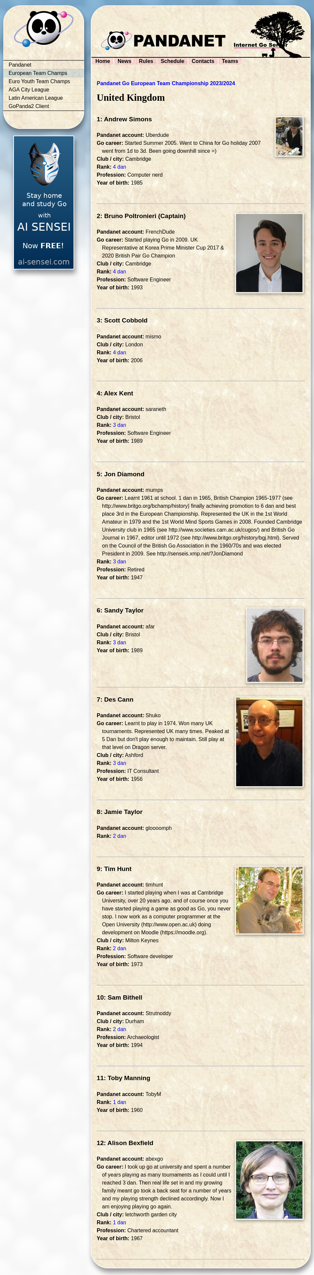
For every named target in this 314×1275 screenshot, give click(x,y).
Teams (230, 61)
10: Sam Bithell (119, 997)
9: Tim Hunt (114, 868)
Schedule (172, 61)
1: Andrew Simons (124, 119)
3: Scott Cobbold (122, 320)
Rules (146, 61)
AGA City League (29, 89)
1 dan (119, 1102)
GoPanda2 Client (29, 106)
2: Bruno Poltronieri (126, 215)
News (124, 61)
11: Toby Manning (123, 1077)
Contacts (203, 61)
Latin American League (36, 98)
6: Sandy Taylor (120, 610)
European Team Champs (38, 73)
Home (102, 61)
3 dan (119, 425)
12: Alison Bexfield (125, 1142)
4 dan (119, 167)
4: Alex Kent (115, 393)
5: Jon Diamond (120, 474)
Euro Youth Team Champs (39, 81)
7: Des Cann (115, 699)
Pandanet (20, 65)
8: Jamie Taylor (119, 811)
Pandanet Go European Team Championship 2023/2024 (166, 83)
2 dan (119, 836)
